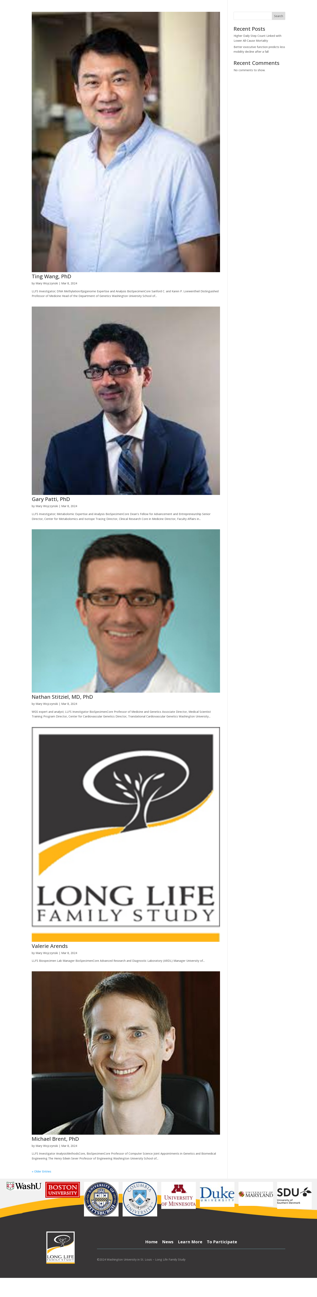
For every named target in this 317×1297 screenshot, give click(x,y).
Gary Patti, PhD (51, 499)
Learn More (190, 1241)
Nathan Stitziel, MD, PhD (62, 696)
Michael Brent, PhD (55, 1138)
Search (278, 16)
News (167, 1241)
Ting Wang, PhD (51, 276)
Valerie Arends (50, 946)
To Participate (222, 1241)
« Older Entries (41, 1171)
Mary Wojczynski (47, 283)
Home (151, 1241)
